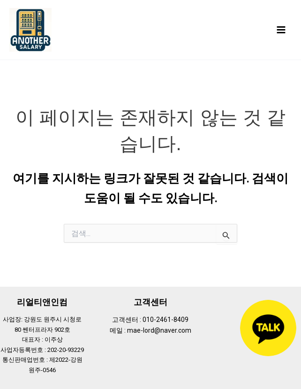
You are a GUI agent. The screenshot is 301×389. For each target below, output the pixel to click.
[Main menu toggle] (281, 29)
